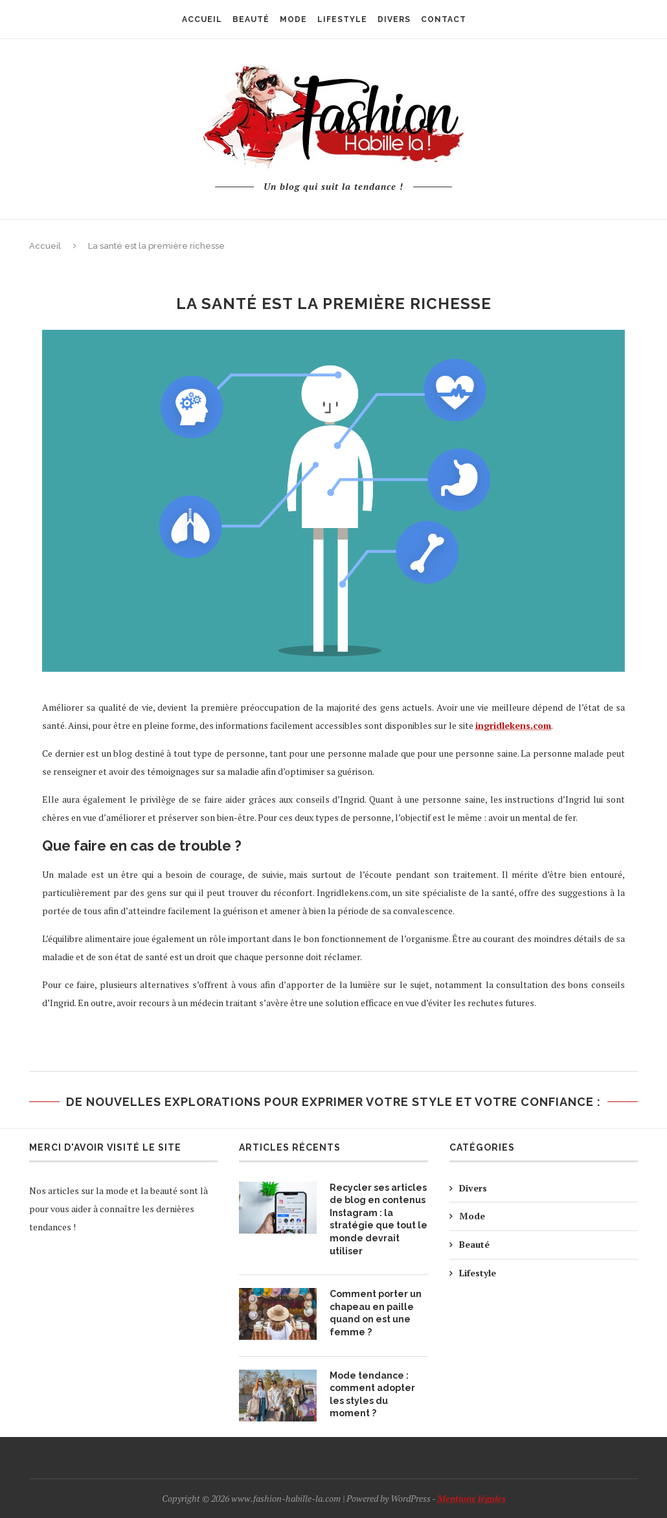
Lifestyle (477, 1273)
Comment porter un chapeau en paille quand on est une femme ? (376, 1313)
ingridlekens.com (513, 725)
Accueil (45, 246)
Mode (472, 1216)
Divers (473, 1188)
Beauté (474, 1244)
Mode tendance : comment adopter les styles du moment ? (372, 1394)
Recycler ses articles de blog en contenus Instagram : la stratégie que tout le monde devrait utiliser (378, 1219)
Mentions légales (471, 1498)
